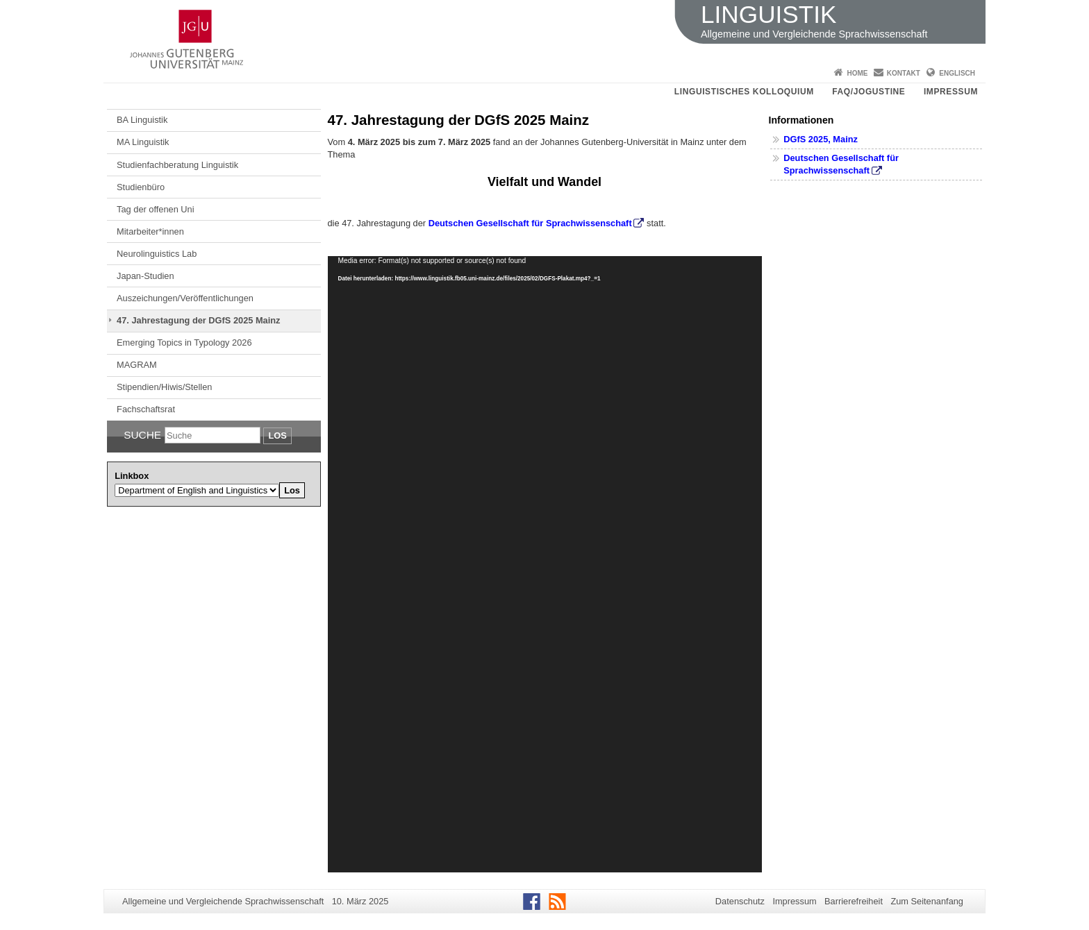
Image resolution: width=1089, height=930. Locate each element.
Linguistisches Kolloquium (744, 91)
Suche (142, 435)
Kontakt (903, 73)
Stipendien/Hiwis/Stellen (164, 387)
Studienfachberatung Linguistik (177, 165)
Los (277, 435)
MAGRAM (137, 365)
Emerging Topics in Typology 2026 (184, 342)
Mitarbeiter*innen (150, 231)
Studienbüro (141, 187)
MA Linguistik (143, 142)
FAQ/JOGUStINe (868, 91)
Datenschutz (740, 901)
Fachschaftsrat (146, 409)
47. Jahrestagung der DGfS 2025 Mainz (198, 320)
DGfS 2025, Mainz (820, 139)
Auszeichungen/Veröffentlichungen (185, 298)
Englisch (957, 73)
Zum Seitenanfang (926, 901)
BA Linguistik (142, 120)
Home (857, 73)
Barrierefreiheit (853, 901)
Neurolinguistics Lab (157, 253)
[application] (545, 564)
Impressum (951, 91)
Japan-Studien (145, 276)
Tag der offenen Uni (155, 209)
